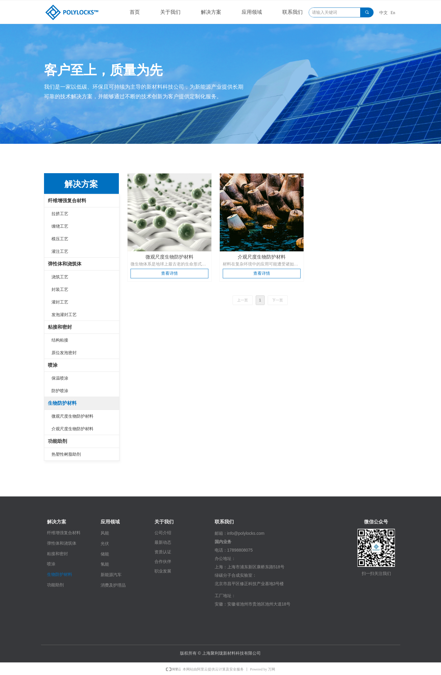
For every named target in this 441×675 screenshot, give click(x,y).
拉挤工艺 (59, 213)
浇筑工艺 (59, 276)
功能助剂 (57, 441)
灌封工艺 (59, 302)
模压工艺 (59, 238)
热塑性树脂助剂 (66, 454)
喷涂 (52, 365)
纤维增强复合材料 (67, 200)
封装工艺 (59, 289)
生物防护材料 (62, 403)
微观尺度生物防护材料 (72, 416)
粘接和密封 (60, 327)
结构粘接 (59, 340)
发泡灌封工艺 (64, 314)
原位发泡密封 (64, 352)
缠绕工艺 (59, 226)
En (393, 12)
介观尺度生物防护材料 (72, 428)
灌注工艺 (59, 251)
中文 (383, 12)
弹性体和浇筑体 (64, 263)
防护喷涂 (59, 390)
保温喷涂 (59, 378)
